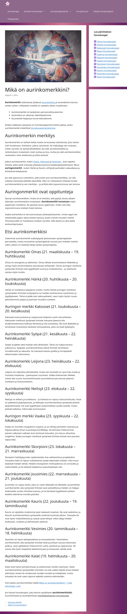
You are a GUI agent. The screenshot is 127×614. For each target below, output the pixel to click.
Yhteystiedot (13, 19)
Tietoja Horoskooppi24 (103, 11)
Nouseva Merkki (15, 602)
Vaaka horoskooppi (106, 60)
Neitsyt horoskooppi (107, 57)
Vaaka (36, 161)
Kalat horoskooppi (106, 76)
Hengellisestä (82, 11)
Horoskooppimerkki (62, 11)
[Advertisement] (108, 132)
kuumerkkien (49, 102)
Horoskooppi (13, 11)
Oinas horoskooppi (106, 41)
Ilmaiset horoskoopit (36, 11)
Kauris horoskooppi (106, 70)
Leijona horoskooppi (107, 54)
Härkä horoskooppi (106, 44)
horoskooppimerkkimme (43, 128)
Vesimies (57, 161)
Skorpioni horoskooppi (108, 64)
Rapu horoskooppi (106, 51)
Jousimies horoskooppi (108, 67)
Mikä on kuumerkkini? (17, 605)
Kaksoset (45, 161)
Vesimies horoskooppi (108, 73)
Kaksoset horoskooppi (108, 48)
